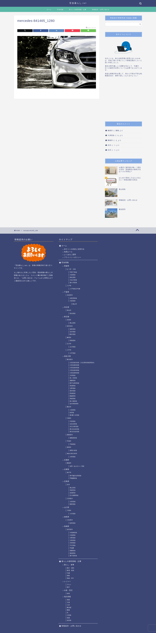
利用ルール (68, 252)
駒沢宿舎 (73, 334)
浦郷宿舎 (73, 380)
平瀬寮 (72, 548)
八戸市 (69, 285)
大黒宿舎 (73, 540)
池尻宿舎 (73, 329)
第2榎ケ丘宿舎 (74, 415)
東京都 (66, 317)
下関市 (69, 510)
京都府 (66, 460)
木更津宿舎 (73, 298)
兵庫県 (66, 469)
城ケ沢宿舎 (73, 282)
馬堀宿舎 (73, 398)
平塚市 (69, 441)
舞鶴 (68, 610)
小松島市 (70, 520)
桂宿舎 (72, 412)
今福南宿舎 (73, 532)
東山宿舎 (73, 323)
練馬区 (69, 337)
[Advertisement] (123, 100)
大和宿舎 (73, 457)
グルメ (69, 584)
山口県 (66, 507)
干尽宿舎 (73, 545)
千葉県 (66, 292)
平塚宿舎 (73, 444)
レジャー (67, 581)
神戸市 (69, 472)
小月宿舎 (73, 513)
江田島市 (70, 498)
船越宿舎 (73, 396)
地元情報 (67, 596)
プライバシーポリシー (72, 257)
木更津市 (70, 295)
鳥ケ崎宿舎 (73, 401)
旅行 (68, 587)
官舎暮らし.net (78, 3)
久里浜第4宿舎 (74, 370)
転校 (68, 593)
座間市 (69, 447)
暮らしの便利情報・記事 (77, 9)
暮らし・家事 (69, 565)
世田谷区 (70, 326)
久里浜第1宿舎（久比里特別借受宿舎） (82, 362)
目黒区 (69, 320)
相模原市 (70, 435)
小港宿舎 (73, 410)
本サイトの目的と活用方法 (74, 249)
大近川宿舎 (73, 280)
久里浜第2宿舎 (74, 365)
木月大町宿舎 (74, 426)
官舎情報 (60, 9)
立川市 (69, 343)
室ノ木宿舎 (73, 378)
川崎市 (69, 418)
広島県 (66, 481)
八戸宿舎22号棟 (75, 289)
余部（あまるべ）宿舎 (77, 466)
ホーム (49, 9)
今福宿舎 (73, 535)
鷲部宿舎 (73, 504)
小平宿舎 (73, 353)
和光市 (69, 310)
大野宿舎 (73, 538)
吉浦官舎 (73, 493)
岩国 (68, 618)
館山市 (75, 304)
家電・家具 (70, 570)
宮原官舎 (73, 490)
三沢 (68, 605)
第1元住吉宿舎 (74, 429)
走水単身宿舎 (74, 403)
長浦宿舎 (73, 385)
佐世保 (69, 620)
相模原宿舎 (73, 438)
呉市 (109, 145)
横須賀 (69, 607)
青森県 (66, 266)
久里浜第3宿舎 (74, 367)
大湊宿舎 (73, 275)
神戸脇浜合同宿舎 (75, 475)
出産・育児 (68, 590)
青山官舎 (73, 488)
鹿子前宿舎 (73, 555)
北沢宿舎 (73, 332)
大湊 (68, 602)
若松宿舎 (73, 277)
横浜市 (69, 407)
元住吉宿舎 (73, 424)
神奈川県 (67, 356)
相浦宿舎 (73, 553)
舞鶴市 (110, 130)
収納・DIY (70, 578)
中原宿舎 (73, 421)
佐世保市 (70, 529)
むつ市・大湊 (71, 269)
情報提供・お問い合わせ (100, 9)
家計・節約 (70, 568)
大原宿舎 (73, 501)
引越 (68, 573)
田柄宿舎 (73, 340)
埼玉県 (66, 307)
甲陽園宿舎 (73, 478)
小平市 (69, 350)
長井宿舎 (73, 391)
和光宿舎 (73, 313)
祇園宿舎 (73, 550)
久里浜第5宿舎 (74, 373)
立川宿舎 (73, 347)
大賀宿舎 (73, 301)
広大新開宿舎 (74, 495)
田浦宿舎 (73, 393)
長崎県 (66, 526)
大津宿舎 (111, 135)
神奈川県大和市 (72, 453)
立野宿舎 (73, 388)
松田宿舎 (73, 523)
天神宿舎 (73, 543)
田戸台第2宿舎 (74, 383)
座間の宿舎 (73, 450)
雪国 (68, 600)
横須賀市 (70, 359)
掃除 (68, 575)
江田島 (69, 615)
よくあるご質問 (70, 254)
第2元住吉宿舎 (74, 431)
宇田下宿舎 (73, 272)
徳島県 (66, 517)
